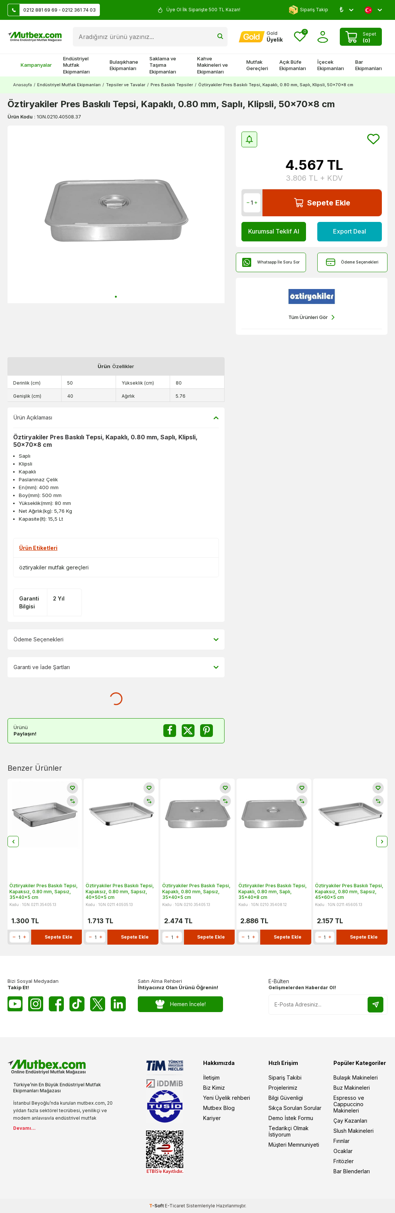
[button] (116, 297)
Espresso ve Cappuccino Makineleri (348, 1104)
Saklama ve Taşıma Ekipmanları (162, 65)
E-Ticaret (175, 1206)
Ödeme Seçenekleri (352, 262)
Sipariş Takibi (285, 1077)
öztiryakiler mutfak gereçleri (54, 567)
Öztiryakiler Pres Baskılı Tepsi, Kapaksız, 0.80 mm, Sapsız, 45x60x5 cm (349, 891)
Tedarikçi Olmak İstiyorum (288, 1131)
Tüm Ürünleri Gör (311, 317)
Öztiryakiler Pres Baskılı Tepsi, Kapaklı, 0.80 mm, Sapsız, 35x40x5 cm (196, 891)
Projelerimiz (282, 1087)
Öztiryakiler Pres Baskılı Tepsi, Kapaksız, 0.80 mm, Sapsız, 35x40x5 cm (43, 891)
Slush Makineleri (353, 1131)
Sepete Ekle (322, 202)
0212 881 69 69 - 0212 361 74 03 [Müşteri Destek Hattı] (52, 10)
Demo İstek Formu (290, 1118)
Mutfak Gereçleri (257, 65)
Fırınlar (341, 1141)
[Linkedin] (118, 1003)
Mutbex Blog (219, 1108)
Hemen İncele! (180, 1004)
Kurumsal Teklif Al (273, 231)
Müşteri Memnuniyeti (293, 1144)
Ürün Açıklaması (116, 417)
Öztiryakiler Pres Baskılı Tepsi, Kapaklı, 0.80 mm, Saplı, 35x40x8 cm (272, 891)
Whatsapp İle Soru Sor (271, 262)
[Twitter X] (97, 1003)
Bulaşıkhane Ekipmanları (124, 65)
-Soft (157, 1206)
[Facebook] (56, 1003)
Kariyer (212, 1118)
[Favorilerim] (300, 37)
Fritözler (343, 1161)
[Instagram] (35, 1003)
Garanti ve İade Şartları (116, 667)
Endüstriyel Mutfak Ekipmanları (76, 65)
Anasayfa (22, 84)
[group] (116, 214)
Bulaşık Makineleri (355, 1077)
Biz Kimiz (214, 1087)
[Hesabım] (261, 36)
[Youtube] (15, 1003)
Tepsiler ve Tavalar (125, 84)
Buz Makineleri (351, 1087)
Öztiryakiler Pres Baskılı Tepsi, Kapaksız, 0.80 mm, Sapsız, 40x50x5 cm (120, 891)
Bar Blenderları (351, 1171)
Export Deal (349, 231)
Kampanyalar (32, 65)
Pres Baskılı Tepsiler (172, 84)
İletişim (211, 1077)
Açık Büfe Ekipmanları (292, 65)
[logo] (35, 36)
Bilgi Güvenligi (285, 1098)
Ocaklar (343, 1151)
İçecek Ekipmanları (330, 65)
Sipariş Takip (308, 10)
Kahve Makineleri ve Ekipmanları (212, 65)
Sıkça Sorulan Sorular (294, 1108)
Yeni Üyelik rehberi (226, 1098)
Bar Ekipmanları (368, 65)
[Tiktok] (76, 1003)
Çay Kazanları (350, 1120)
